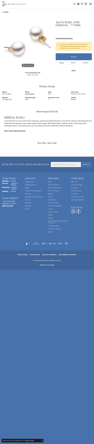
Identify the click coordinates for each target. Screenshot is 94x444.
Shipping (61, 63)
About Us (74, 182)
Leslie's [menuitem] (50, 209)
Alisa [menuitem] (50, 182)
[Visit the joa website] (28, 243)
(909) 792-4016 (32, 75)
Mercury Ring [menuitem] (53, 212)
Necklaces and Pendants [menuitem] (34, 197)
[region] (28, 42)
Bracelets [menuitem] (28, 203)
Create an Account (77, 197)
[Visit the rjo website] (66, 243)
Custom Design (76, 185)
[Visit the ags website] (36, 243)
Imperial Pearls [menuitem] (53, 203)
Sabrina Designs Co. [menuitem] (55, 188)
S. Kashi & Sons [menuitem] (53, 226)
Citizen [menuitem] (50, 197)
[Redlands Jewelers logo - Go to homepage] (14, 4)
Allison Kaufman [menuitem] (54, 185)
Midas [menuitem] (50, 215)
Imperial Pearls (29, 94)
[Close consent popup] (41, 440)
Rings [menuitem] (27, 188)
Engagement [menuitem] (29, 182)
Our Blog (74, 194)
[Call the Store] (7, 206)
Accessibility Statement (67, 255)
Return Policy (23, 255)
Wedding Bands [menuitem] (30, 185)
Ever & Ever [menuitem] (52, 200)
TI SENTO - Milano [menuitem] (54, 229)
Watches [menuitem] (28, 206)
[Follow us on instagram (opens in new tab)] (73, 211)
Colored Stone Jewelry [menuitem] (33, 191)
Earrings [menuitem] (28, 194)
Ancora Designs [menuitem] (53, 191)
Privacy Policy (35, 255)
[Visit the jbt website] (60, 243)
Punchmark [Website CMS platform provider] (51, 265)
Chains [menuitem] (27, 200)
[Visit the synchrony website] (52, 243)
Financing (74, 188)
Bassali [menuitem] (50, 194)
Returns (73, 63)
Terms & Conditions (49, 255)
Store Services (76, 191)
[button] (74, 4)
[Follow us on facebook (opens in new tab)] (78, 211)
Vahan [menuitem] (50, 232)
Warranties (85, 63)
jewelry (6, 12)
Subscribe (86, 164)
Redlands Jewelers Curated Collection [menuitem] (57, 222)
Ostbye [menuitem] (50, 218)
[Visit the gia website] (44, 243)
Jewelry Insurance (77, 200)
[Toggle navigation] (90, 4)
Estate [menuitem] (27, 209)
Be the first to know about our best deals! (25, 164)
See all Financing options (64, 38)
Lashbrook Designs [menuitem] (55, 206)
